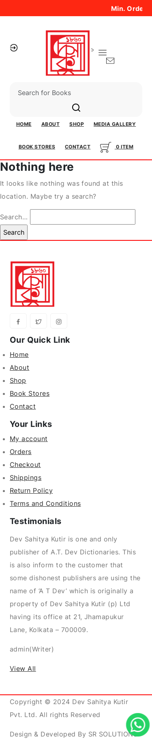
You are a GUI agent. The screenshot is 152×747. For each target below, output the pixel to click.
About (50, 124)
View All (23, 668)
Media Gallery (115, 124)
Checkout (25, 465)
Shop (76, 124)
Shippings (25, 477)
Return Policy (31, 490)
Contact (77, 147)
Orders (21, 452)
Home (24, 124)
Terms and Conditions (45, 503)
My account (29, 439)
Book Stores (37, 147)
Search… (14, 217)
